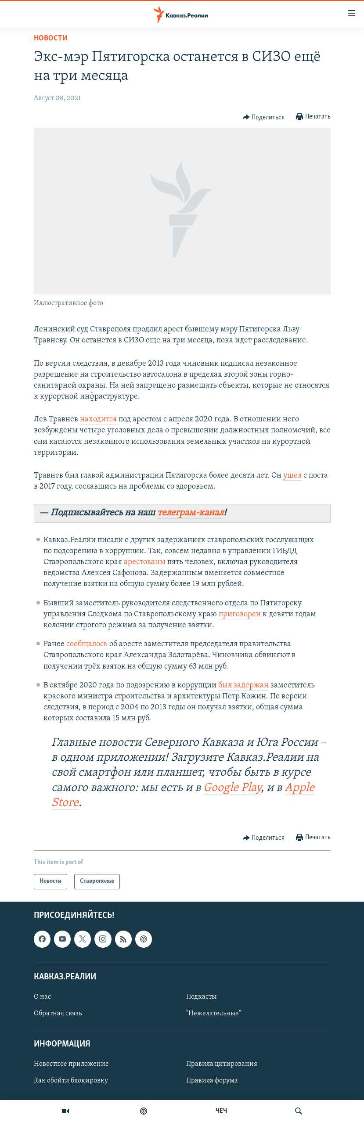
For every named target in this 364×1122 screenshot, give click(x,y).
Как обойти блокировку (71, 1080)
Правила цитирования (221, 1064)
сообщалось (87, 644)
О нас (42, 996)
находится (99, 419)
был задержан (243, 685)
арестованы (145, 562)
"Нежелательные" (213, 1013)
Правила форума (212, 1080)
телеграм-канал (190, 513)
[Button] (264, 117)
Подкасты (201, 996)
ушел (292, 475)
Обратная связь (58, 1013)
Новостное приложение (71, 1064)
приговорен (241, 614)
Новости (51, 38)
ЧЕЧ (221, 1111)
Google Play (232, 788)
